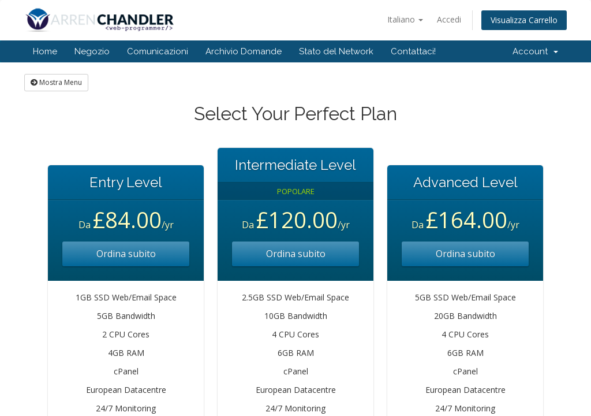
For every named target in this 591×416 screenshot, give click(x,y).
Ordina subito (126, 253)
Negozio (92, 51)
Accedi (449, 19)
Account (535, 51)
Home (45, 51)
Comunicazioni (157, 51)
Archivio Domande (243, 51)
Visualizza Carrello (524, 19)
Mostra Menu (56, 82)
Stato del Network (336, 51)
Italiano (405, 19)
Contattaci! (413, 51)
